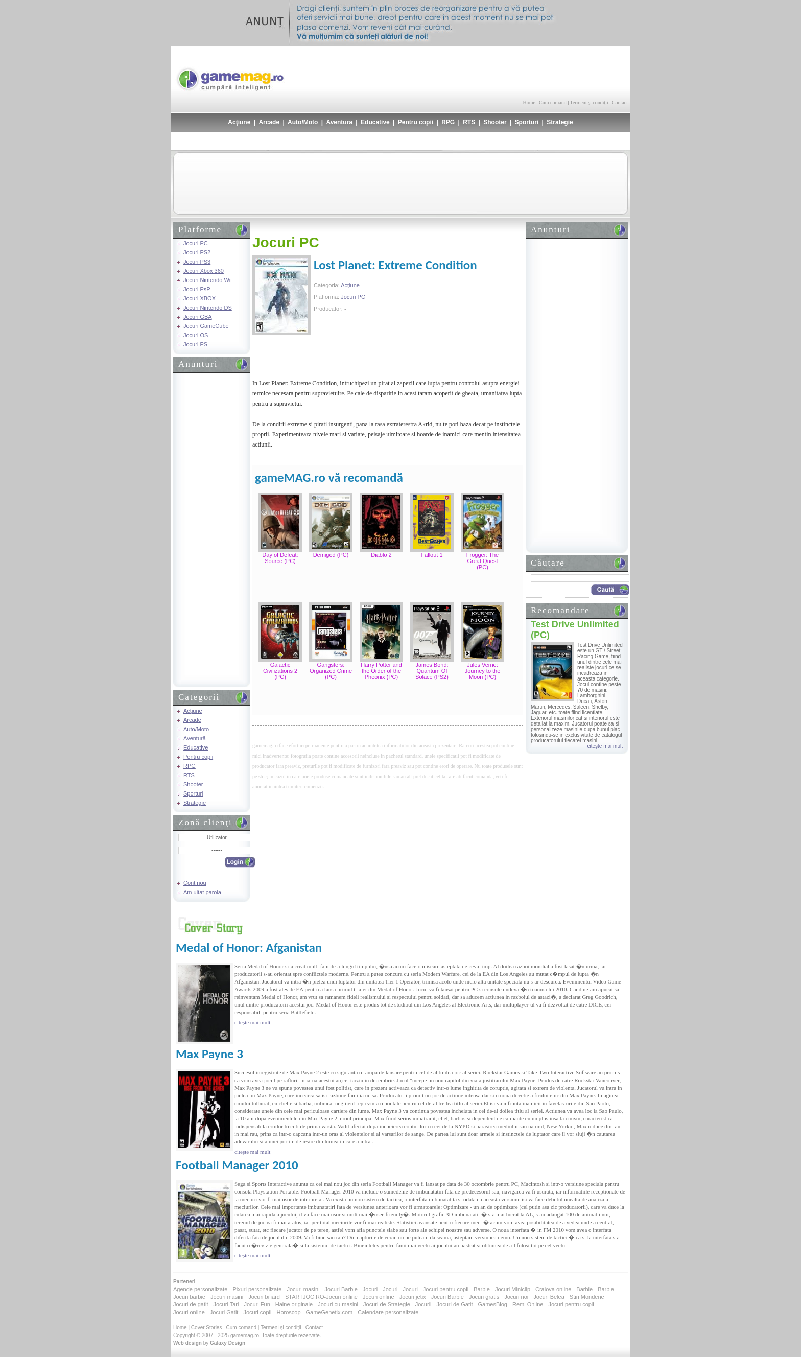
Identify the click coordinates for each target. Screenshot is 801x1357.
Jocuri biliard (264, 1297)
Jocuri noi (516, 1297)
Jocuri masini (303, 1289)
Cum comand (553, 102)
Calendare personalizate (388, 1312)
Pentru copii (415, 122)
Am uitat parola (202, 892)
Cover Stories (206, 1327)
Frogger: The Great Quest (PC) (482, 561)
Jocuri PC (195, 243)
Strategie (560, 122)
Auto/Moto (303, 122)
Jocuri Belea (548, 1297)
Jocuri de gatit (190, 1304)
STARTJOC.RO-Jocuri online (321, 1297)
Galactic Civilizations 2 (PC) (280, 671)
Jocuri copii (257, 1312)
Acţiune (239, 122)
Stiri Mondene (587, 1297)
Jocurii (423, 1304)
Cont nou (194, 883)
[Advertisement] (508, 71)
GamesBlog (492, 1304)
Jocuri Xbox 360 (203, 271)
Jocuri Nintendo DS (207, 308)
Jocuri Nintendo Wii (207, 280)
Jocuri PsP (196, 289)
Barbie (482, 1289)
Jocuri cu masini (338, 1304)
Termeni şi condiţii (589, 102)
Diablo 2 (381, 555)
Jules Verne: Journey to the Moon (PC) (483, 671)
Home (529, 102)
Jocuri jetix (412, 1297)
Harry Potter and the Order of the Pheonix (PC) (381, 671)
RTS (469, 122)
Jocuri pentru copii (445, 1289)
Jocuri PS (195, 344)
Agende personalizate (200, 1289)
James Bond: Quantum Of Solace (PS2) (432, 671)
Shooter (494, 122)
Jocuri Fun (257, 1304)
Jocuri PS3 (196, 262)
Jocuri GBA (197, 317)
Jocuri (370, 1289)
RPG (448, 122)
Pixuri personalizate (256, 1289)
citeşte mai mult (605, 746)
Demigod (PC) (331, 555)
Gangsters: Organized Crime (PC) (331, 671)
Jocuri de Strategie (386, 1304)
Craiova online (553, 1289)
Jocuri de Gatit (455, 1304)
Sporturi (527, 122)
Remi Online (528, 1304)
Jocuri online (378, 1297)
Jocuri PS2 (196, 252)
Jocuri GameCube (206, 326)
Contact (620, 102)
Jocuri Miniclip (512, 1289)
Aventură (339, 122)
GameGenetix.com (329, 1312)
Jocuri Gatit (224, 1312)
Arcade (268, 122)
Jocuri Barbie (341, 1289)
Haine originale (294, 1304)
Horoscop (288, 1312)
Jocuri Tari (226, 1304)
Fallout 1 (431, 555)
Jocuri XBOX (199, 298)
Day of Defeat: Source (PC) (280, 558)
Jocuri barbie (189, 1297)
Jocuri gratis (484, 1297)
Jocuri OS (195, 335)
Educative (375, 122)
